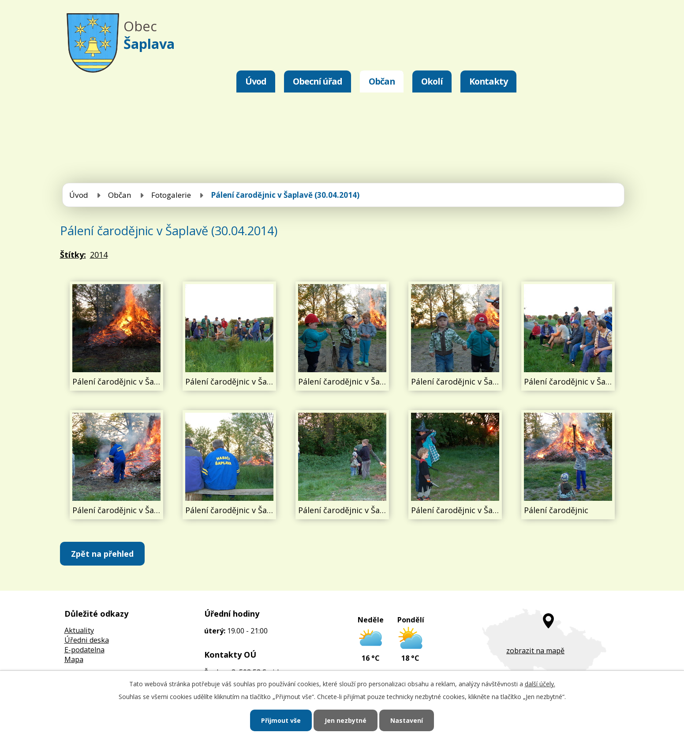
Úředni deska (86, 640)
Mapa (73, 659)
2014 (99, 254)
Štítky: (73, 254)
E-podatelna (84, 650)
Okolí (432, 81)
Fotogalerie (171, 195)
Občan (382, 81)
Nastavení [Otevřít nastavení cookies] (406, 720)
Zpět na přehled (102, 553)
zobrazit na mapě (535, 650)
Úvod (255, 81)
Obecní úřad (317, 81)
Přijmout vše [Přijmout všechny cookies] (281, 720)
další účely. (540, 684)
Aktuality (79, 630)
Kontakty (488, 81)
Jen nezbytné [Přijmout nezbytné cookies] (345, 720)
